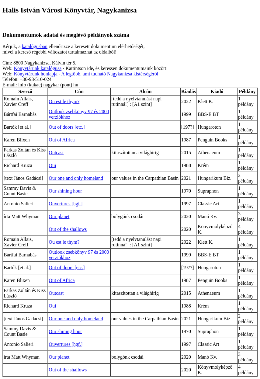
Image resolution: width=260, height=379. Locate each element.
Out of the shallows (68, 229)
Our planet (59, 216)
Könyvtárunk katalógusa (37, 68)
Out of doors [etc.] (67, 127)
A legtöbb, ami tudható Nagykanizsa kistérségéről (109, 73)
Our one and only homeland (76, 178)
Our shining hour (65, 190)
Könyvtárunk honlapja (35, 73)
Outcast (56, 152)
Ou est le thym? (64, 101)
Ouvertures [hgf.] (65, 203)
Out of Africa (62, 139)
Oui (52, 165)
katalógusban (34, 46)
